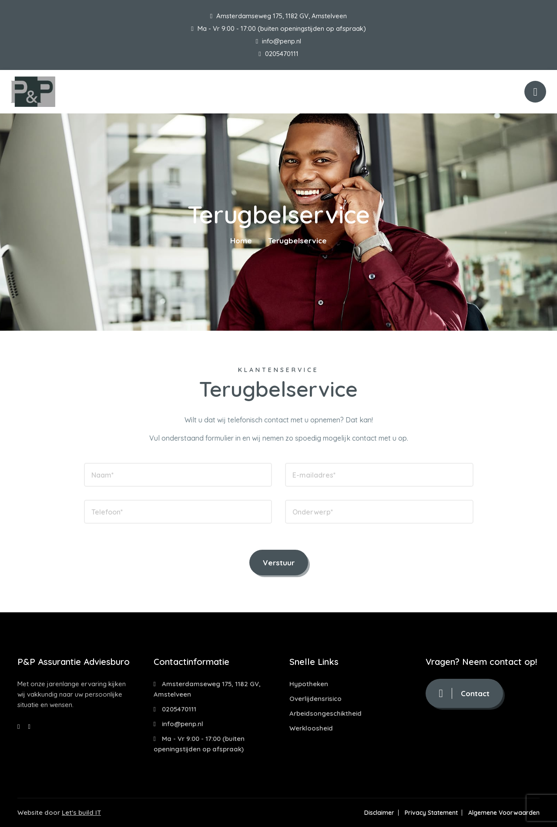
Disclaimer (379, 813)
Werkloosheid (311, 728)
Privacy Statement (431, 813)
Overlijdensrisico (315, 698)
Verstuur (279, 562)
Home (241, 240)
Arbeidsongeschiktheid (325, 713)
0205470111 (278, 54)
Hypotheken (308, 684)
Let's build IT (81, 812)
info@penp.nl (278, 41)
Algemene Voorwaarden (504, 813)
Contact (464, 693)
